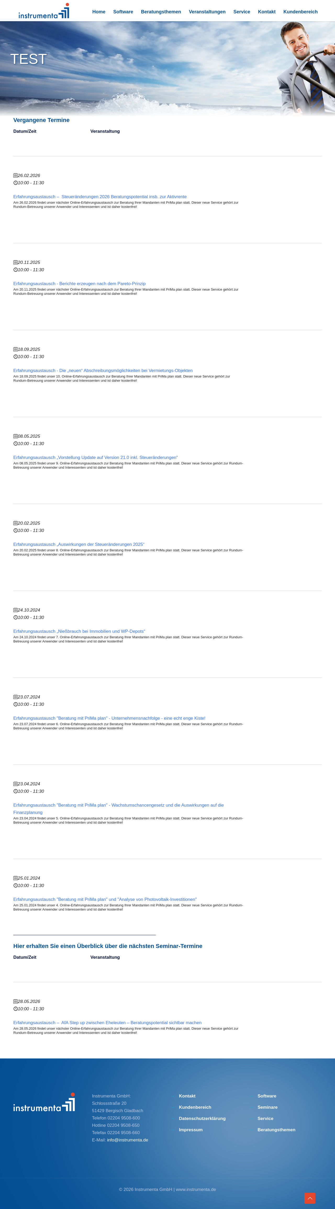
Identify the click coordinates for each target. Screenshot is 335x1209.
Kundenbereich (195, 1107)
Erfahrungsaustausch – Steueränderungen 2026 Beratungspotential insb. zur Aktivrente (100, 196)
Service (265, 1118)
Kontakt (187, 1096)
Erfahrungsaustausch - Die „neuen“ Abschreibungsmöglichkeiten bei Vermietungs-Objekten (103, 370)
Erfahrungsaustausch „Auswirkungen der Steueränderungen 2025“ (78, 544)
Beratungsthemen (276, 1129)
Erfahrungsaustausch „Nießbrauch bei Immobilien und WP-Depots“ (79, 631)
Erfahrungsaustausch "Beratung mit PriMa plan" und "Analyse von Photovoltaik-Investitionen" (105, 899)
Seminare (268, 1107)
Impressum (191, 1129)
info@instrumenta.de (127, 1140)
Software (267, 1096)
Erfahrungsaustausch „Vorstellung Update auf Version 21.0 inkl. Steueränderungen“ (95, 457)
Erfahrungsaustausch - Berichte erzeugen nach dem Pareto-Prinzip (79, 283)
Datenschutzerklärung (202, 1118)
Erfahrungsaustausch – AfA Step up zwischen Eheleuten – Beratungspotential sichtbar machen (107, 1022)
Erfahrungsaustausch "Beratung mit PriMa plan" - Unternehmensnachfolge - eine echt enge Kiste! (109, 718)
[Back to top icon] (309, 1198)
